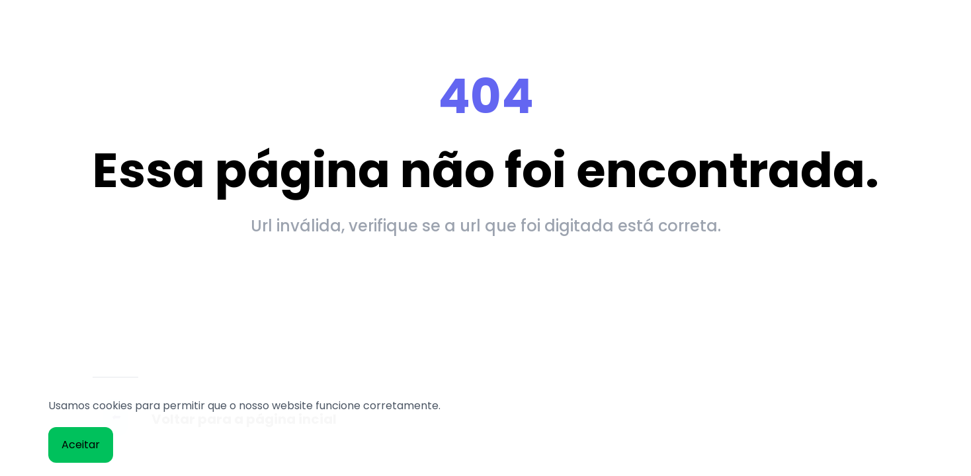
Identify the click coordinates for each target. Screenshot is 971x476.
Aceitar (81, 444)
